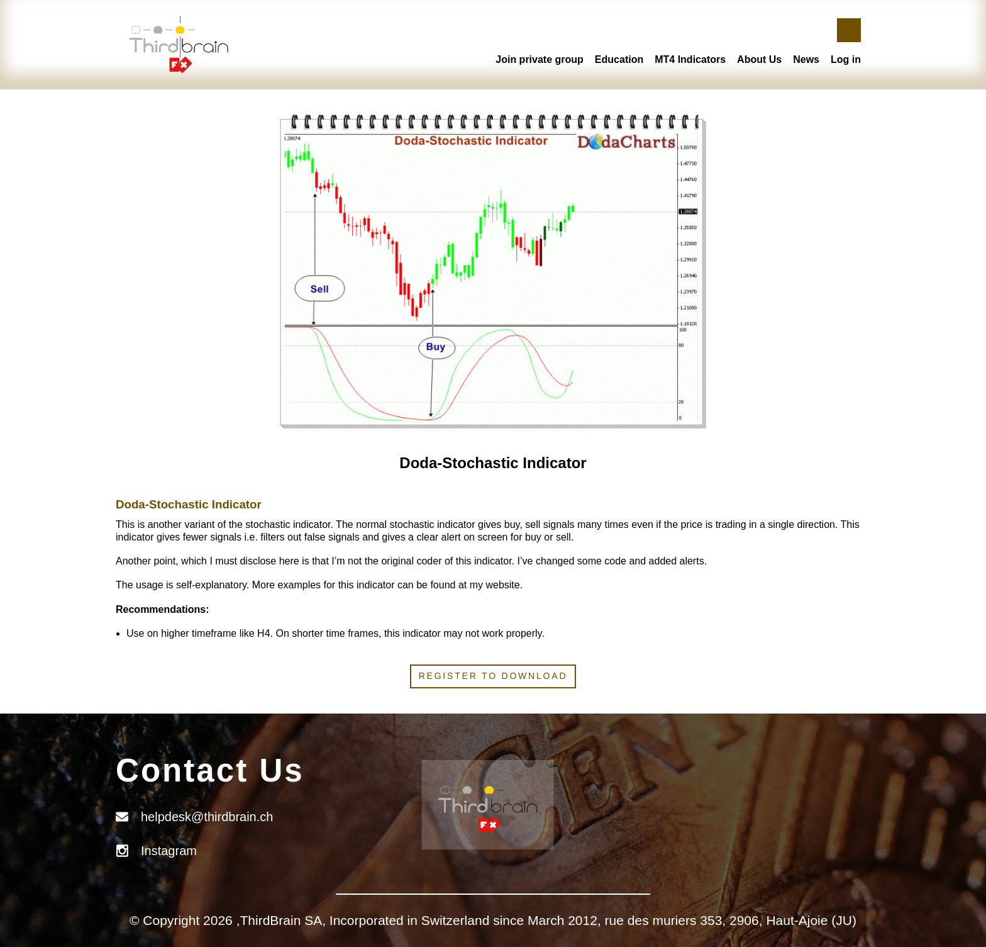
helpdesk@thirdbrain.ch (207, 817)
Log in (846, 59)
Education (619, 59)
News (806, 59)
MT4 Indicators (690, 59)
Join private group (540, 59)
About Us (759, 59)
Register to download (493, 676)
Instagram (169, 851)
